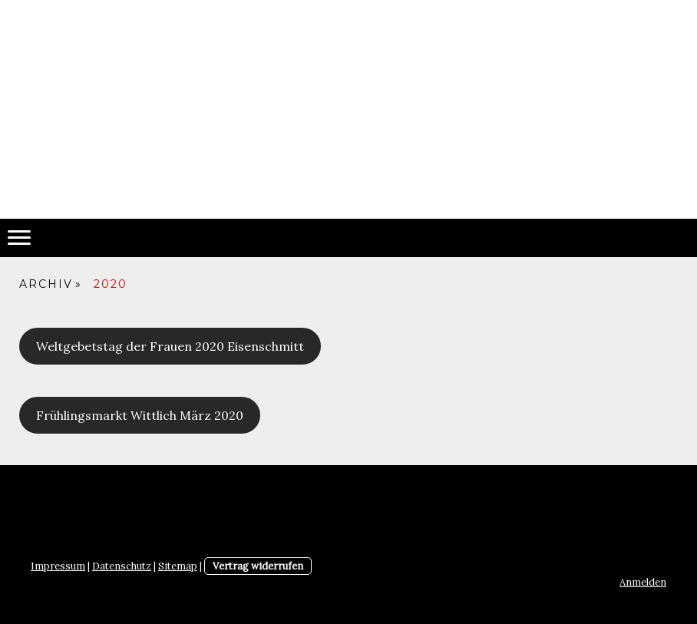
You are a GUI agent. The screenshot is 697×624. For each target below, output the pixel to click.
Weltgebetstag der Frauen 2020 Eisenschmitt (170, 346)
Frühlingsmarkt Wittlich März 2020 (139, 415)
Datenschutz (121, 566)
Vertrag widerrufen (258, 566)
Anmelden (642, 582)
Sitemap (177, 566)
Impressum (58, 566)
